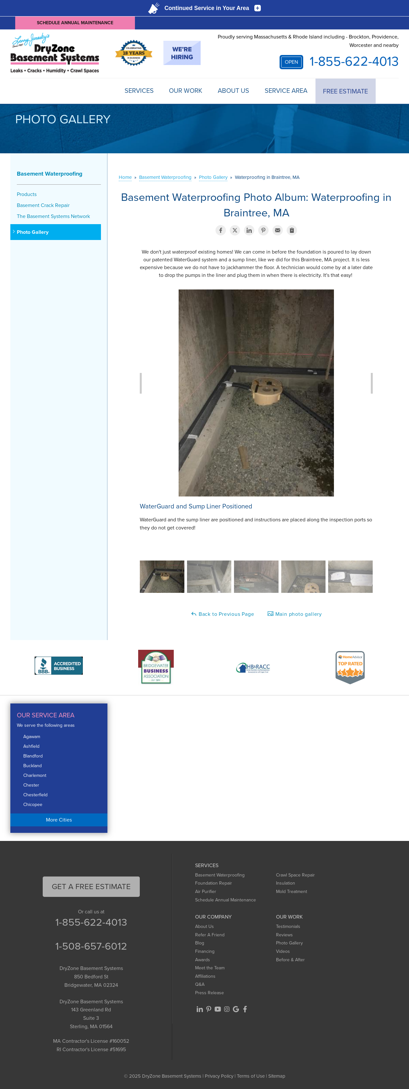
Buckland (32, 765)
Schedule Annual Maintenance (75, 22)
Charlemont (34, 775)
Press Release (209, 992)
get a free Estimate (91, 886)
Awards (202, 959)
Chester (31, 784)
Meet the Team (210, 967)
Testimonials (288, 926)
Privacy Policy (219, 1076)
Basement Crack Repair (43, 205)
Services (136, 90)
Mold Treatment (291, 891)
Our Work (183, 90)
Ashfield (31, 746)
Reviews (284, 934)
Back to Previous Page (222, 613)
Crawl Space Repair (295, 874)
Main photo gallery (294, 613)
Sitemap (276, 1076)
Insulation (285, 883)
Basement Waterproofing (50, 173)
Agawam (31, 736)
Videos (283, 951)
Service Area (285, 90)
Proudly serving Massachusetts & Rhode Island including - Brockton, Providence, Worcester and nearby (308, 41)
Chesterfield (35, 794)
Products (27, 194)
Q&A (199, 984)
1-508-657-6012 (91, 946)
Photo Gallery (33, 232)
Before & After (290, 959)
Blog (199, 943)
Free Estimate (345, 90)
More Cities (59, 819)
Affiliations (205, 976)
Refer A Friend (210, 934)
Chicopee (32, 804)
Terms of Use (251, 1076)
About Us (232, 90)
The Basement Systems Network (53, 216)
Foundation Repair (213, 883)
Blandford (33, 755)
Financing (205, 951)
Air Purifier (205, 891)
